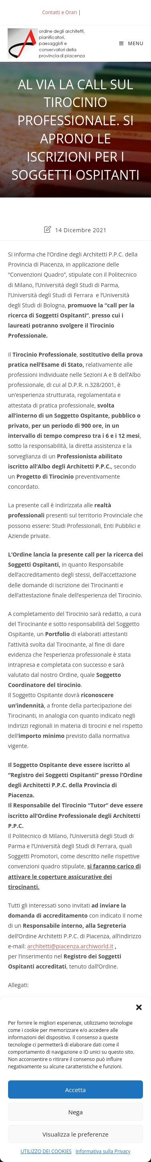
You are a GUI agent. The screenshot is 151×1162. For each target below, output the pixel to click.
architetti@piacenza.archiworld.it (70, 946)
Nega (75, 1112)
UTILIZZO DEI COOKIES (46, 1151)
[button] (139, 1007)
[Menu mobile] (131, 43)
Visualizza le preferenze (76, 1134)
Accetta (75, 1090)
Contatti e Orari (59, 12)
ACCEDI (95, 12)
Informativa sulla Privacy (103, 1151)
